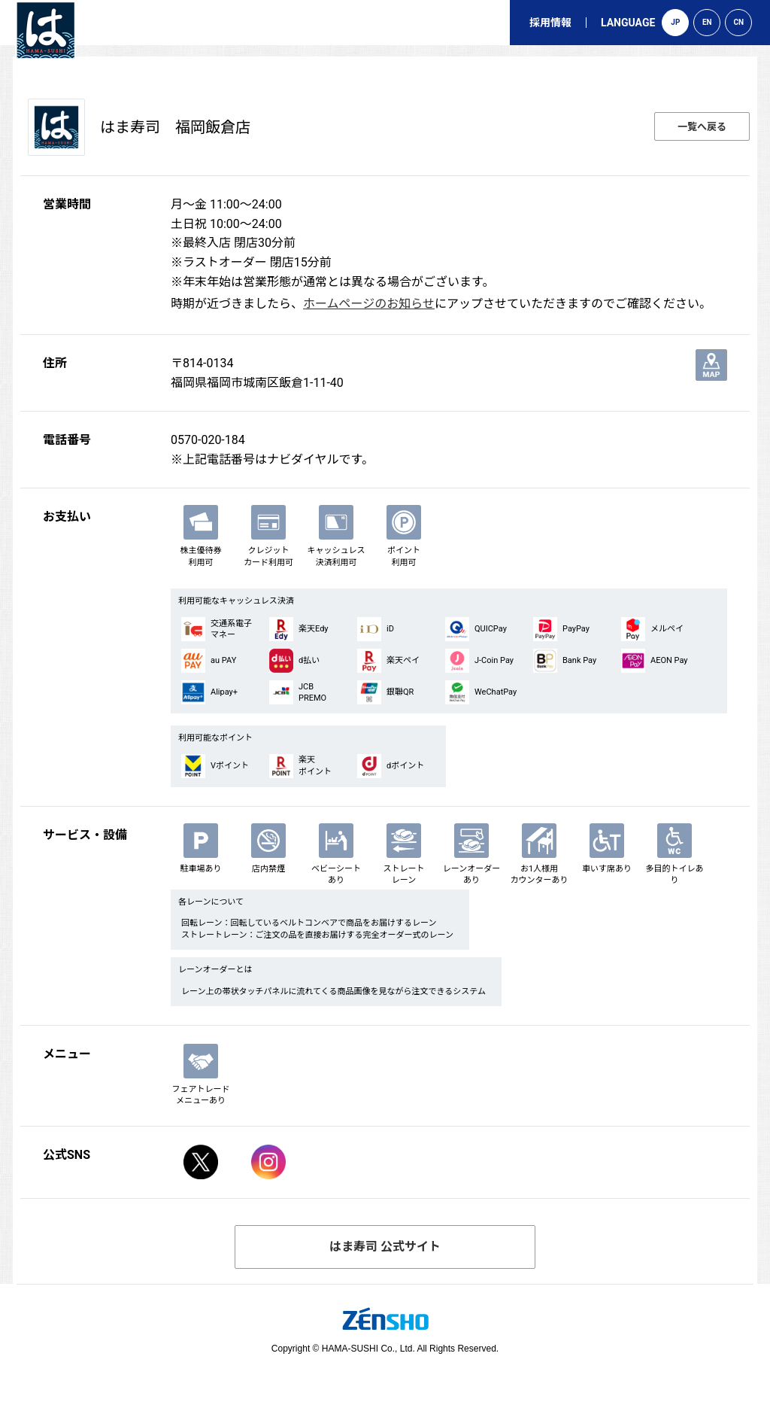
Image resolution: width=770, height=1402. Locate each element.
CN (739, 22)
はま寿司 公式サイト (385, 1246)
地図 (711, 365)
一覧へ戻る (702, 126)
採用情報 (550, 23)
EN (707, 22)
